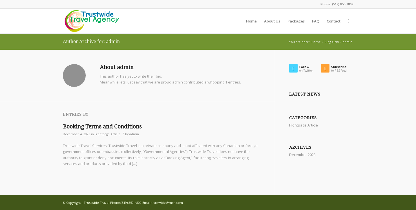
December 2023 (302, 154)
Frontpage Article (107, 134)
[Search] (348, 21)
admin (134, 134)
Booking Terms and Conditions (102, 126)
